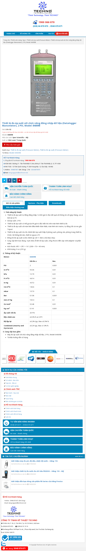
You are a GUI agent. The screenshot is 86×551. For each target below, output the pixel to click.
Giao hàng (9, 402)
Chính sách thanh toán (13, 415)
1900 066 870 (30, 160)
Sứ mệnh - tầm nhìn (12, 384)
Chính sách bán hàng (13, 412)
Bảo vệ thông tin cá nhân (14, 405)
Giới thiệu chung (11, 381)
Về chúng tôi (25, 34)
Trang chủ (10, 34)
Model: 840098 (15, 153)
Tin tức (52, 34)
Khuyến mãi (63, 34)
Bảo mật (8, 400)
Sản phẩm (39, 34)
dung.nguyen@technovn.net (18, 173)
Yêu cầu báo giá (12, 144)
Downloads (57, 207)
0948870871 (15, 170)
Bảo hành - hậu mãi (12, 397)
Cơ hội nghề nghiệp (12, 390)
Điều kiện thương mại (15, 211)
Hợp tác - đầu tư (11, 387)
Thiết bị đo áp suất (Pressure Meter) (38, 40)
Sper (24, 40)
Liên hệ (8, 421)
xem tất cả (79, 460)
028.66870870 (35, 170)
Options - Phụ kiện (36, 207)
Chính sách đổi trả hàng (14, 418)
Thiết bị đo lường (16, 40)
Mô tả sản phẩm (13, 207)
